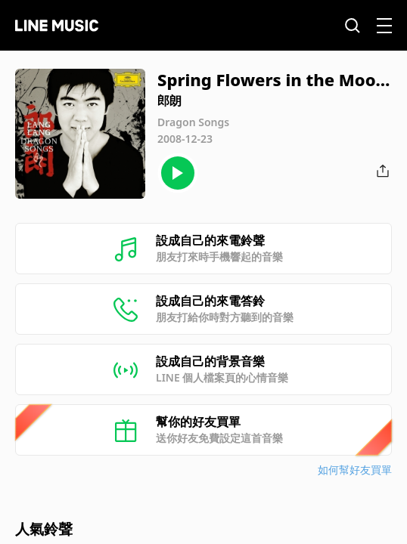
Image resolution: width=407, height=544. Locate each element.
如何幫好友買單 (355, 469)
